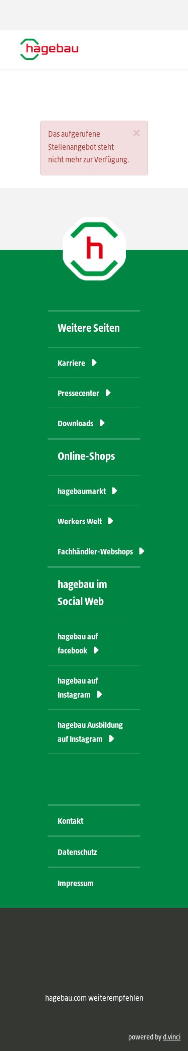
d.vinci (171, 1037)
